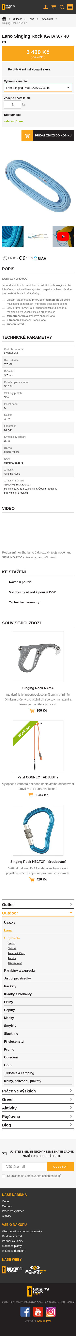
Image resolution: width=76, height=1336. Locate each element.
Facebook (25, 1321)
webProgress (44, 1331)
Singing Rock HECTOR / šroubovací (38, 871)
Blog (6, 1135)
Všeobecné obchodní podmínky (22, 1241)
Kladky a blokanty (18, 1004)
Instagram (51, 1321)
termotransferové (18, 315)
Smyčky (10, 1035)
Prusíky (12, 968)
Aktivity (9, 1118)
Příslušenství (15, 973)
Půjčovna (11, 1126)
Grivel (8, 1109)
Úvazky (9, 932)
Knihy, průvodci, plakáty (22, 1091)
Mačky (9, 1027)
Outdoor (17, 19)
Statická (12, 958)
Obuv (8, 1075)
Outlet (8, 914)
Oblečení (11, 1067)
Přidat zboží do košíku (53, 135)
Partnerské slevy (12, 1251)
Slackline (11, 1043)
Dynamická (47, 19)
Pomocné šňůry (16, 963)
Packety (10, 996)
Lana (31, 19)
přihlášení (19, 69)
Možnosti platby (12, 1255)
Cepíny (9, 1020)
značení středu (16, 324)
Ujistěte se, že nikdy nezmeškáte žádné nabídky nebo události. (42, 1164)
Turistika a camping (19, 1083)
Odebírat (60, 1176)
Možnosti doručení (13, 1260)
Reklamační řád (12, 1246)
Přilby (8, 1012)
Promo (9, 1059)
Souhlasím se (34, 1185)
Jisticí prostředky (17, 988)
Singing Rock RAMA (38, 698)
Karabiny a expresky (20, 980)
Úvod (4, 19)
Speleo (11, 953)
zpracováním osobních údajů (43, 1185)
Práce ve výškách (19, 1101)
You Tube (38, 1321)
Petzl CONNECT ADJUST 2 (37, 787)
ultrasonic (13, 319)
